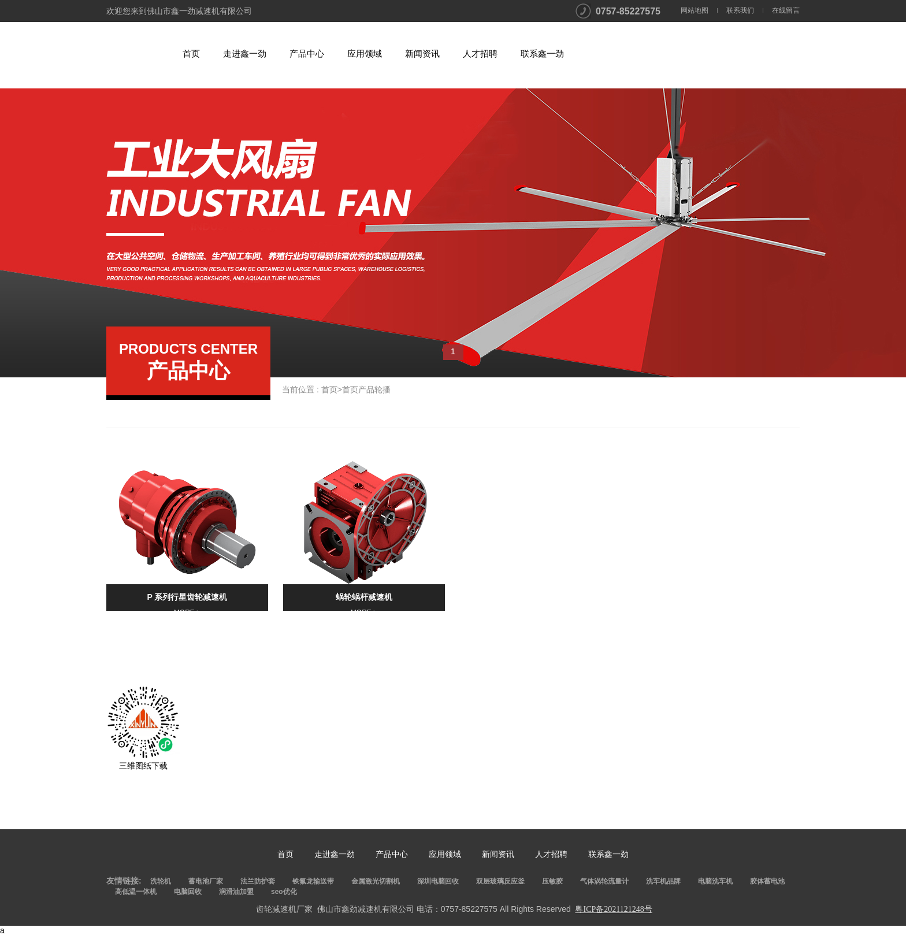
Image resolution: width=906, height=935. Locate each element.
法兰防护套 (257, 881)
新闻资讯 (422, 53)
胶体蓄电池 (767, 881)
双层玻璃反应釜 (500, 881)
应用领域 (364, 53)
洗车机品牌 (663, 881)
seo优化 (284, 892)
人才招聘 (480, 53)
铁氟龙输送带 (313, 881)
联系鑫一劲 (542, 53)
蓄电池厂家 (205, 881)
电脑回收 (188, 892)
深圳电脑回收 (438, 881)
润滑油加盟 (236, 892)
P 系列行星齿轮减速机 (187, 597)
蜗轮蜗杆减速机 (364, 597)
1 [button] (453, 351)
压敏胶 (552, 881)
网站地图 (694, 10)
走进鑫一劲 (244, 53)
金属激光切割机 (375, 881)
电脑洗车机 (715, 881)
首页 (191, 53)
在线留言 (786, 10)
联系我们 (740, 10)
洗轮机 (160, 881)
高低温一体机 (136, 892)
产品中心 (306, 53)
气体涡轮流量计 (604, 881)
